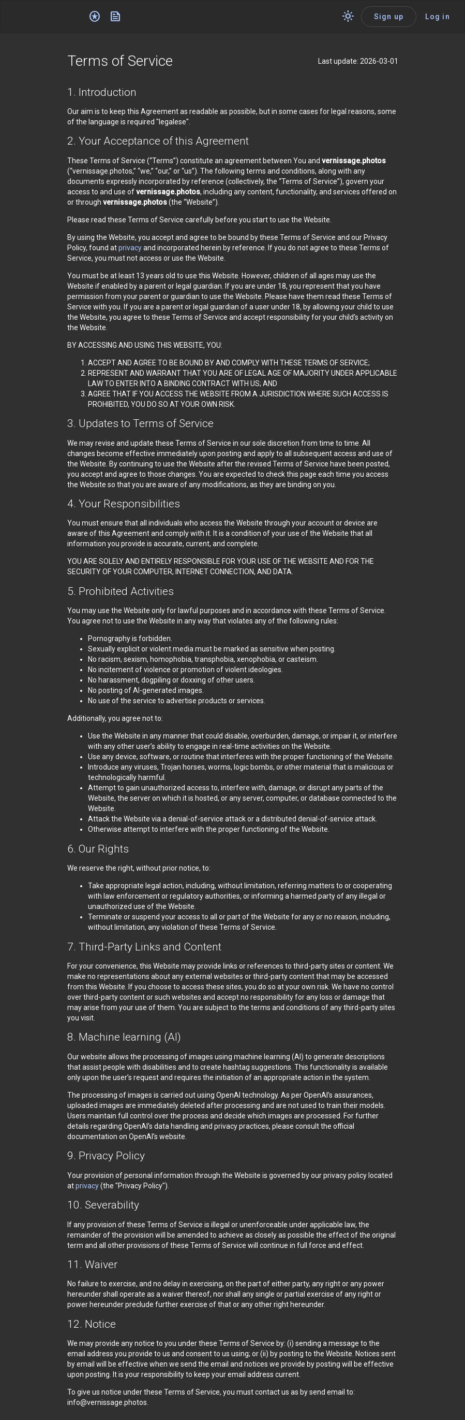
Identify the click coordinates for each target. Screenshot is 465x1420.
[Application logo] (46, 17)
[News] (115, 16)
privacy (130, 248)
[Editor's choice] (94, 16)
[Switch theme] (348, 16)
